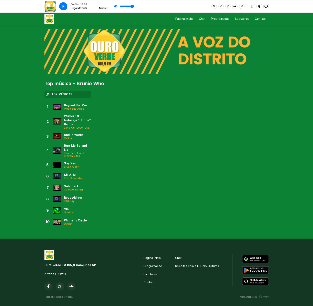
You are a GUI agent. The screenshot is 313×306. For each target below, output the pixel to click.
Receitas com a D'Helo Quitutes (197, 266)
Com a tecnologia (254, 296)
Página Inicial (184, 18)
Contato (260, 18)
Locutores (242, 18)
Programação (220, 18)
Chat (202, 18)
